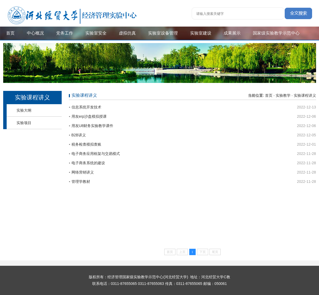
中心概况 (35, 33)
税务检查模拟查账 (86, 144)
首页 (10, 33)
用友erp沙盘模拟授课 (89, 116)
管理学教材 (81, 181)
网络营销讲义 (83, 172)
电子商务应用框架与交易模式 (96, 153)
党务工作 (64, 33)
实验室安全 (96, 33)
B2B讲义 (79, 135)
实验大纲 (23, 110)
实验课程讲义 (305, 95)
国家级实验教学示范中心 (276, 33)
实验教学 (283, 95)
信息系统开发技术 (86, 107)
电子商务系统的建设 (88, 163)
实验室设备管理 (163, 33)
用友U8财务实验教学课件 (93, 126)
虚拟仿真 (127, 33)
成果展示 (232, 33)
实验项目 (23, 123)
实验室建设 (200, 33)
